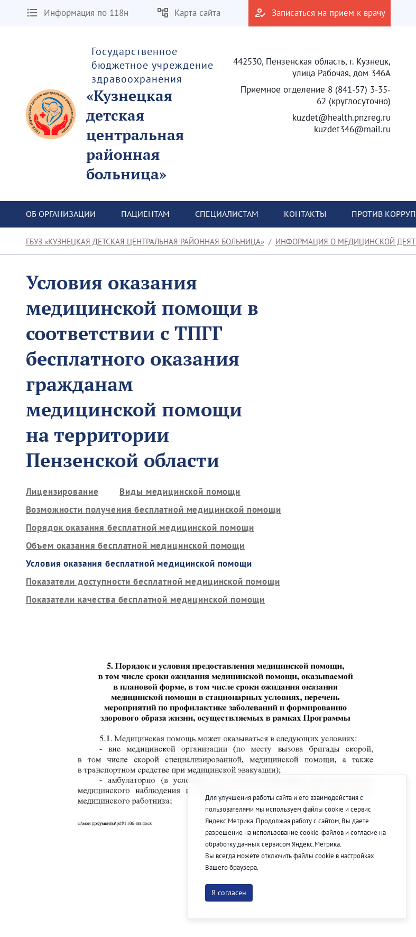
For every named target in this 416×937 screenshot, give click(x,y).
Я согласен (228, 892)
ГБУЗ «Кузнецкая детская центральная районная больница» (145, 241)
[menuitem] (60, 214)
